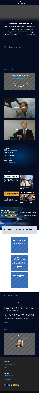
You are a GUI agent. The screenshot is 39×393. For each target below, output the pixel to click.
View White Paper (19, 352)
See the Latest (19, 284)
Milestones (6, 367)
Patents (6, 368)
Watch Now (19, 249)
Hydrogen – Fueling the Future (10, 363)
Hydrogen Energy (7, 376)
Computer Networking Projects (10, 364)
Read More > (6, 322)
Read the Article (19, 86)
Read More (19, 218)
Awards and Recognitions (9, 375)
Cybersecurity (7, 378)
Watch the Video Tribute (10, 162)
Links (5, 370)
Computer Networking (8, 379)
